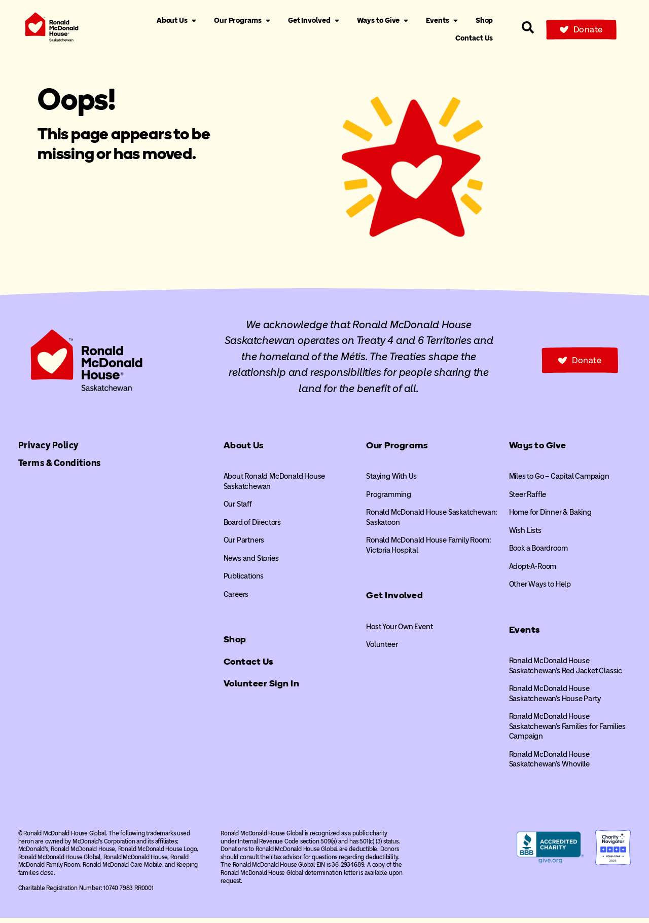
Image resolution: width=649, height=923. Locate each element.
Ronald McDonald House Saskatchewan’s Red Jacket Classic (565, 671)
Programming (388, 499)
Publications (244, 581)
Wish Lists (525, 535)
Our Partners (244, 545)
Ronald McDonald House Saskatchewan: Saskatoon (431, 522)
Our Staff (238, 509)
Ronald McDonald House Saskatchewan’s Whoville (549, 764)
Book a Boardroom (538, 553)
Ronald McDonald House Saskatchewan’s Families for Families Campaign (567, 731)
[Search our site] (528, 27)
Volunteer (382, 650)
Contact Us (248, 666)
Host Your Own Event (399, 631)
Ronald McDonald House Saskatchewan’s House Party (555, 699)
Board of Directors (252, 527)
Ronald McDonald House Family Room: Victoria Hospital (428, 550)
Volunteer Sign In (262, 689)
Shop (235, 644)
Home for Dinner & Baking (550, 517)
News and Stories (251, 563)
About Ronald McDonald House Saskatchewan (275, 486)
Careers (236, 599)
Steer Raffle (528, 499)
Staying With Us (391, 481)
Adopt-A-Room (533, 571)
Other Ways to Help (540, 589)
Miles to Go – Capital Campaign (559, 481)
